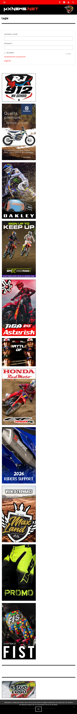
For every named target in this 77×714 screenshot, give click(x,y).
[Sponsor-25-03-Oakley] (19, 190)
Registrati (7, 61)
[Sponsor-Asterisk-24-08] (19, 308)
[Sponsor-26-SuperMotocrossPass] (19, 249)
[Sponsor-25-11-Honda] (19, 397)
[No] (74, 707)
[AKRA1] (19, 455)
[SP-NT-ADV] (19, 689)
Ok (38, 709)
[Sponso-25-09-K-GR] (19, 132)
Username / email (11, 34)
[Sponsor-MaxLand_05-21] (19, 514)
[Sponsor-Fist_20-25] (19, 631)
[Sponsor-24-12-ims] (19, 572)
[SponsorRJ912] (19, 87)
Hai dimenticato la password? (15, 57)
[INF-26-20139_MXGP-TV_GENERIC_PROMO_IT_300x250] (19, 352)
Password (8, 43)
